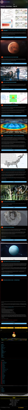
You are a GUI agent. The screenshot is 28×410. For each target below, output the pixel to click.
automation (2, 353)
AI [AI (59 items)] (2, 338)
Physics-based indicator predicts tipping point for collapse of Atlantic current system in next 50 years (14, 30)
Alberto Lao (3, 374)
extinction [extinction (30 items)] (4, 339)
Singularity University (3, 347)
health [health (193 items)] (9, 339)
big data (2, 354)
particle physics (9, 238)
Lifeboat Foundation (4, 407)
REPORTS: (15, 403)
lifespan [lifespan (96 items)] (26, 339)
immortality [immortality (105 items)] (16, 339)
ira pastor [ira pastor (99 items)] (21, 339)
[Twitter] (19, 407)
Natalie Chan (4, 273)
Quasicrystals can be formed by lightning (8, 227)
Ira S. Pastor (3, 382)
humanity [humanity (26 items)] (13, 339)
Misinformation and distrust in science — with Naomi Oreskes (11, 280)
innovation (8, 87)
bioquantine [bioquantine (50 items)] (10, 338)
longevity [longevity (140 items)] (2, 340)
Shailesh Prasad (4, 87)
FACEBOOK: (10, 399)
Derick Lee (3, 373)
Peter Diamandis (2, 345)
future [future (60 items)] (5, 339)
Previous (7, 327)
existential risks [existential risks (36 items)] (2, 339)
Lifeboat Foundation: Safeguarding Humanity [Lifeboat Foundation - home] (12, 1)
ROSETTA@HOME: (10, 404)
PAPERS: (15, 404)
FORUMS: (12, 405)
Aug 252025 (2, 201)
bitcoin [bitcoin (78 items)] (19, 338)
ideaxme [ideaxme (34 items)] (14, 339)
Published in (7, 107)
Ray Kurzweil (2, 346)
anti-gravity (2, 350)
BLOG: (14, 401)
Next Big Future (2, 390)
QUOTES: (15, 405)
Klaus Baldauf (3, 371)
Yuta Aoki (3, 205)
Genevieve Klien (4, 148)
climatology (7, 35)
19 (15, 327)
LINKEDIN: (10, 400)
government (8, 321)
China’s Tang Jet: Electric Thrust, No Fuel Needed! (9, 82)
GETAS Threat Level (14, 398)
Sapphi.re (9, 407)
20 (16, 327)
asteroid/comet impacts (3, 351)
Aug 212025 (2, 280)
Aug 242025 (2, 227)
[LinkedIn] (20, 407)
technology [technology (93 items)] (21, 340)
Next (21, 327)
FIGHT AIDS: (11, 403)
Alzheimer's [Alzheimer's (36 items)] (3, 338)
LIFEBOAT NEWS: (15, 399)
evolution (7, 273)
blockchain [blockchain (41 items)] (20, 338)
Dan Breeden (4, 321)
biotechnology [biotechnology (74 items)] (17, 338)
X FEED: (10, 401)
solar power (8, 148)
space (8, 61)
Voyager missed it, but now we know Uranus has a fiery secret (11, 261)
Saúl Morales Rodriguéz (4, 35)
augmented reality (3, 352)
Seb (2, 379)
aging (1, 349)
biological (2, 355)
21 (17, 327)
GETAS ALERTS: (15, 400)
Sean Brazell (3, 377)
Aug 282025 (2, 135)
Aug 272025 (2, 169)
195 (19, 327)
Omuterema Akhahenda (4, 238)
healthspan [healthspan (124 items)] (11, 339)
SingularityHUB (2, 391)
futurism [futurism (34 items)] (6, 339)
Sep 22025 (2, 82)
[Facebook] (18, 407)
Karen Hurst (3, 368)
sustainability (11, 148)
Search (27, 331)
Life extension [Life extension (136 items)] (23, 339)
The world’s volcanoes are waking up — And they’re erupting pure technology (13, 135)
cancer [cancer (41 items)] (23, 338)
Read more (14, 37)
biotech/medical (2, 357)
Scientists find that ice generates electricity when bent (10, 105)
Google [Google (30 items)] (7, 339)
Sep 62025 (2, 30)
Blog (14, 4)
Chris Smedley (3, 383)
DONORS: (12, 402)
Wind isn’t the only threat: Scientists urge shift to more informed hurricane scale (14, 169)
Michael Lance (3, 380)
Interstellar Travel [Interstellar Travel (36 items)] (18, 339)
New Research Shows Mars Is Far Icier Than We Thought (10, 57)
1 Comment (10, 61)
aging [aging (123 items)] (1, 338)
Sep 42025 (2, 57)
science (10, 321)
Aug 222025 (2, 261)
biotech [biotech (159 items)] (15, 338)
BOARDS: (15, 402)
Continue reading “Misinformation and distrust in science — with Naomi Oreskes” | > (9, 320)
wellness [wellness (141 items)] (26, 340)
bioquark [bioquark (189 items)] (13, 338)
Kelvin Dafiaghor (3, 367)
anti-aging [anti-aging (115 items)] (6, 338)
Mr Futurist (2, 389)
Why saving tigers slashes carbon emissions (9, 201)
